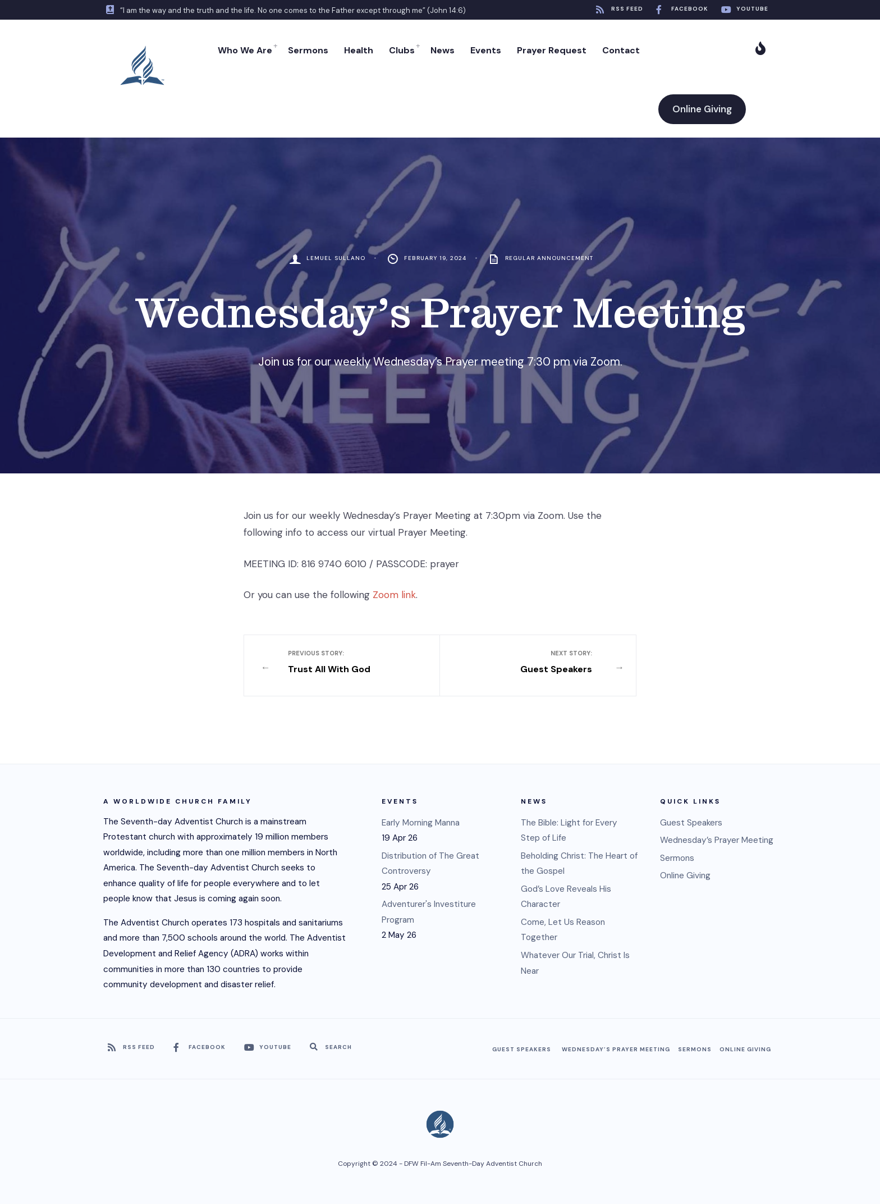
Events (485, 50)
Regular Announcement (549, 258)
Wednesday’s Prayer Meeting (716, 840)
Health (358, 50)
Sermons (308, 50)
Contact (621, 50)
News (442, 50)
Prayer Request (551, 50)
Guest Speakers (530, 662)
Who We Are (245, 50)
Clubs (402, 50)
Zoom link (394, 595)
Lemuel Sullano (335, 258)
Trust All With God (351, 662)
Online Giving (702, 109)
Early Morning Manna (421, 822)
